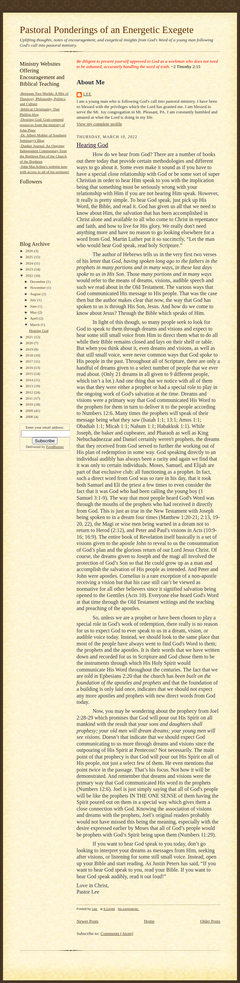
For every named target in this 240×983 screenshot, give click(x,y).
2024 (29, 263)
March (35, 325)
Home (149, 921)
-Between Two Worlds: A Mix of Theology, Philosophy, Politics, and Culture (44, 98)
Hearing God (38, 331)
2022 (29, 276)
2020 (29, 343)
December (38, 282)
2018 (29, 355)
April (34, 318)
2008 (29, 417)
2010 (29, 404)
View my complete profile (99, 123)
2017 (29, 361)
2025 (29, 257)
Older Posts (210, 921)
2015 (29, 374)
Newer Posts (87, 921)
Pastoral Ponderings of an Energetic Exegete (107, 29)
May (34, 312)
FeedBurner (55, 447)
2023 (29, 269)
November (38, 288)
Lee (87, 94)
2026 (29, 251)
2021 (29, 337)
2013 (29, 386)
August (36, 294)
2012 (29, 392)
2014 (29, 380)
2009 (29, 411)
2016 (29, 368)
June (34, 306)
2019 (29, 349)
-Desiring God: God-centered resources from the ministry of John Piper (42, 124)
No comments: (128, 909)
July (33, 300)
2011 (29, 398)
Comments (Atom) (117, 933)
